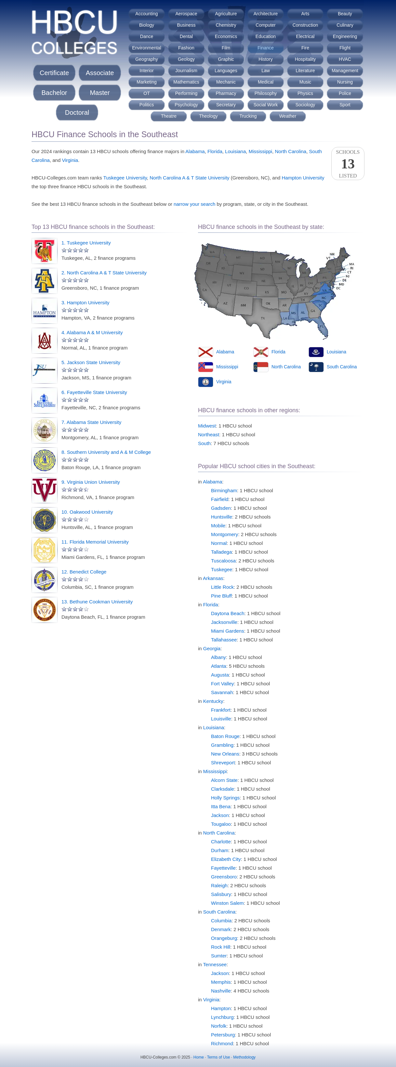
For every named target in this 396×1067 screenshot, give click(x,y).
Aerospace (186, 13)
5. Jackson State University (90, 362)
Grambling (222, 745)
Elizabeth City (226, 859)
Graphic (226, 59)
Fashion (186, 47)
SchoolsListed (348, 163)
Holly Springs (225, 797)
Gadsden (221, 508)
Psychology (186, 104)
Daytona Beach (227, 613)
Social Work (266, 104)
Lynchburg (222, 1017)
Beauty (345, 13)
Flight (344, 47)
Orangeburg (224, 938)
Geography (146, 59)
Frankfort (221, 710)
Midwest (207, 425)
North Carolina (291, 151)
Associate (100, 72)
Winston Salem (227, 903)
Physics (305, 93)
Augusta (220, 675)
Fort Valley (222, 683)
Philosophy (266, 93)
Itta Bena (221, 806)
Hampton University (303, 177)
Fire (305, 47)
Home (198, 1057)
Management (345, 70)
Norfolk (219, 1026)
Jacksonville (224, 622)
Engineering (345, 36)
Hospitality (305, 59)
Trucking (248, 116)
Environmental (146, 47)
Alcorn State (224, 780)
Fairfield (219, 499)
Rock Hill (220, 947)
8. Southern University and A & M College (106, 452)
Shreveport (223, 762)
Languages (226, 70)
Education (266, 36)
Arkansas (213, 578)
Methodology (244, 1057)
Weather (288, 116)
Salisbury (221, 894)
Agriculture (226, 13)
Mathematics (186, 82)
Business (186, 25)
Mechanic (226, 82)
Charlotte (221, 841)
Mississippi (260, 151)
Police (345, 93)
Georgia (211, 648)
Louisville (221, 718)
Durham (219, 850)
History (265, 59)
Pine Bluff (221, 596)
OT (146, 93)
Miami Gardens (227, 631)
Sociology (305, 104)
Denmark (221, 929)
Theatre (169, 116)
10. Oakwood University (87, 512)
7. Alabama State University (91, 422)
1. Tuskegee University (86, 242)
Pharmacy (226, 93)
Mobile (218, 525)
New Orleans (225, 754)
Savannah (222, 692)
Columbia (221, 920)
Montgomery (224, 534)
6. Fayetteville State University (94, 392)
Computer (265, 25)
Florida (214, 151)
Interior (146, 70)
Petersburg (223, 1034)
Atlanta (218, 666)
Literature (305, 70)
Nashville (221, 991)
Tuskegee (221, 569)
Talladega (221, 552)
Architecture (266, 13)
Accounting (146, 13)
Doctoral (77, 112)
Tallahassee (224, 639)
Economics (226, 36)
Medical (265, 82)
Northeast (208, 434)
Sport (344, 104)
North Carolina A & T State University (189, 177)
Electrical (305, 36)
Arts (305, 13)
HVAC (345, 59)
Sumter (219, 955)
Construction (305, 25)
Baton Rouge (225, 736)
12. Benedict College (83, 571)
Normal (219, 543)
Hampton (221, 1008)
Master (100, 92)
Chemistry (226, 25)
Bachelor (54, 92)
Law (265, 70)
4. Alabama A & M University (92, 332)
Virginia (70, 160)
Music (305, 82)
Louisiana (235, 151)
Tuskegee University (125, 177)
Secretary (226, 104)
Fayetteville (223, 868)
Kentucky (213, 701)
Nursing (345, 82)
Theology (208, 116)
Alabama (195, 151)
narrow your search (194, 204)
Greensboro (224, 876)
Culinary (345, 25)
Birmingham (224, 490)
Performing (186, 93)
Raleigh (219, 885)
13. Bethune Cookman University (97, 601)
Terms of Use (218, 1057)
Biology (146, 25)
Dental (186, 36)
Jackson (220, 815)
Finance (265, 47)
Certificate (54, 72)
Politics (146, 104)
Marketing (146, 82)
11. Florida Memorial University (95, 542)
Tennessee (215, 964)
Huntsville (221, 517)
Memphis (221, 982)
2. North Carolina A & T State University (104, 272)
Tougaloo (221, 824)
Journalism (186, 70)
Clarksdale (222, 789)
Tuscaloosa (223, 560)
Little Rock (222, 587)
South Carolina (342, 366)
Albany (218, 657)
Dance (146, 36)
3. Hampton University (85, 302)
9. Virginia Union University (90, 482)
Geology (186, 59)
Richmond (222, 1043)
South (204, 443)
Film (226, 47)
